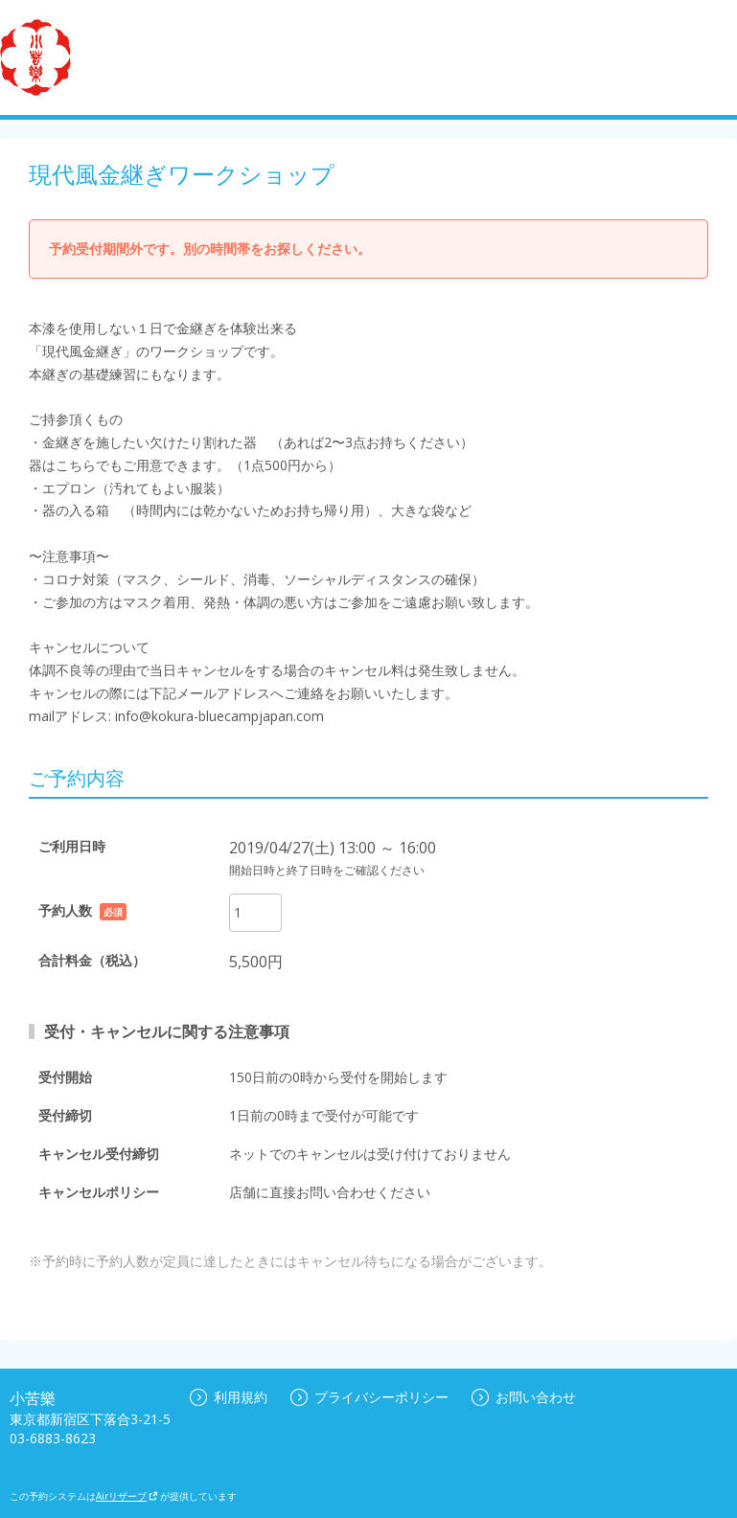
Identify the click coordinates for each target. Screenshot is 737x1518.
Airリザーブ (127, 1496)
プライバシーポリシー (369, 1397)
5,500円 (256, 961)
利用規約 (228, 1397)
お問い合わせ (524, 1397)
